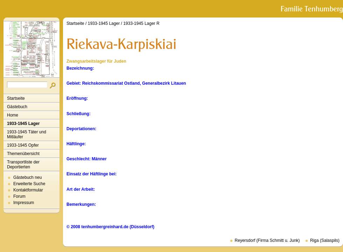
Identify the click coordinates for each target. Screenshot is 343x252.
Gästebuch (17, 106)
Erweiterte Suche (29, 183)
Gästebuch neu (27, 177)
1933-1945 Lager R (141, 23)
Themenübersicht (23, 153)
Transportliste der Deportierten (23, 164)
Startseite (16, 98)
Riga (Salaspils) (325, 240)
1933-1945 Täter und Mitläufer (26, 134)
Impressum (23, 202)
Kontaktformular (28, 190)
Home (12, 115)
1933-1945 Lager (23, 123)
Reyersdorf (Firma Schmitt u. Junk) (267, 240)
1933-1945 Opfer (23, 145)
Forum (19, 196)
